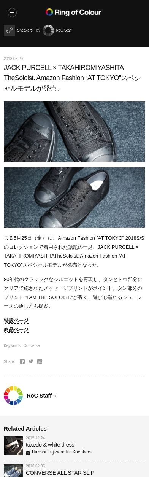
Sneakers (82, 452)
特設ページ (16, 320)
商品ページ (16, 329)
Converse (32, 345)
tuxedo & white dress (50, 444)
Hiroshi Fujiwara (45, 452)
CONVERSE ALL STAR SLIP (60, 472)
